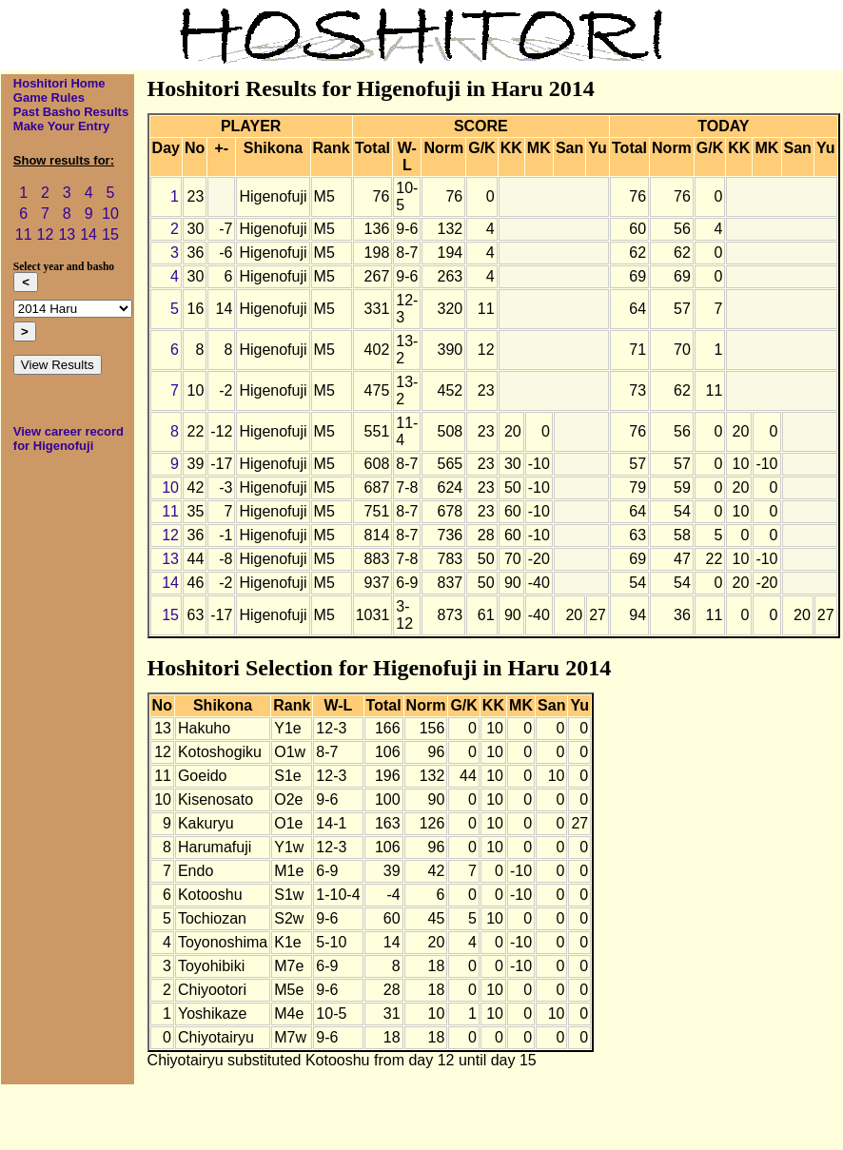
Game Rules (49, 97)
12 (45, 234)
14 (88, 234)
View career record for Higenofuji (68, 438)
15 (110, 234)
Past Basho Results (70, 112)
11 (23, 234)
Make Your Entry (61, 126)
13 (66, 234)
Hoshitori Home (59, 83)
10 (110, 213)
